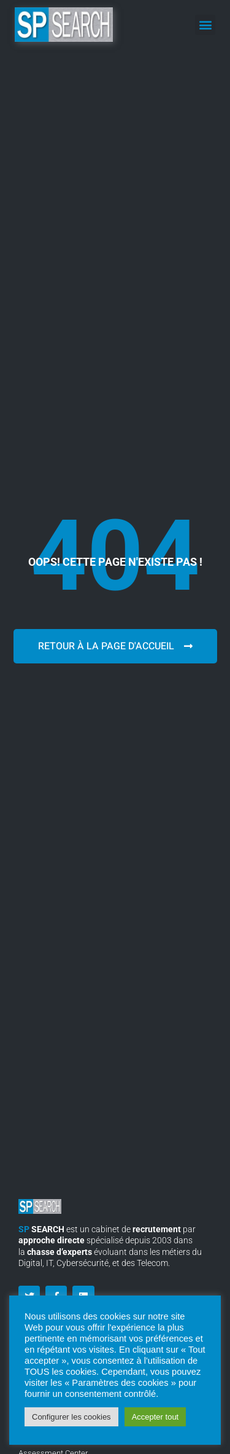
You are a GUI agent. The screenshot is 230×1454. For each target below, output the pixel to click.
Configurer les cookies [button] (71, 1416)
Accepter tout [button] (155, 1416)
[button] (205, 25)
